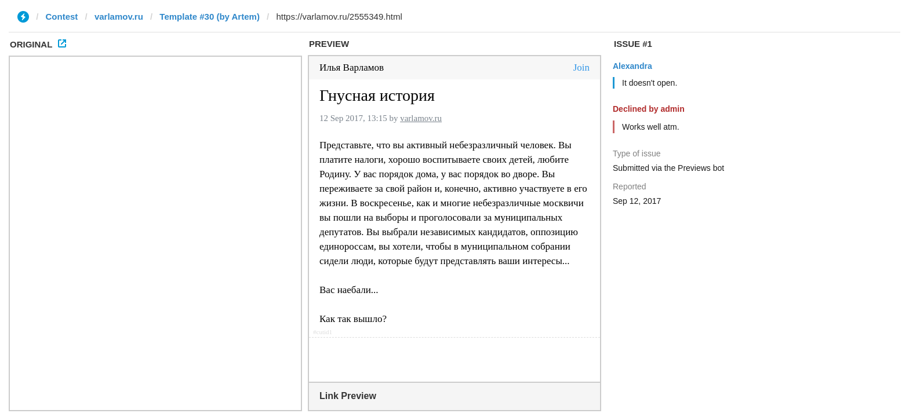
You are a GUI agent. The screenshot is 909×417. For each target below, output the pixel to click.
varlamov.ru (118, 16)
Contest (62, 16)
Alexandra (632, 66)
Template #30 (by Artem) (209, 16)
